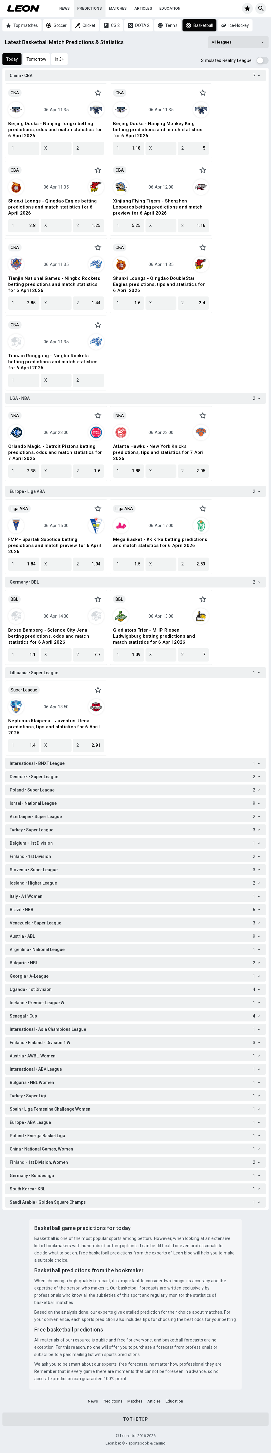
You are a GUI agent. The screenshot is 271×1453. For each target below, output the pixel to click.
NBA (15, 415)
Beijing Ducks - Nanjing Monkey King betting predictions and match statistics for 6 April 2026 (157, 129)
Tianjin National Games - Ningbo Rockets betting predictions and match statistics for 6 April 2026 (54, 284)
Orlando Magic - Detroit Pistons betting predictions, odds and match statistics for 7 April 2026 (55, 452)
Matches (118, 8)
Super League (24, 690)
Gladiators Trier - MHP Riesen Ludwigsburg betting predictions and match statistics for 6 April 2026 (154, 636)
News (64, 8)
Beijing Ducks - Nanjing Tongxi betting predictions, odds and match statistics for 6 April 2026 (55, 129)
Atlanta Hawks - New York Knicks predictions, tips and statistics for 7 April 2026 (159, 452)
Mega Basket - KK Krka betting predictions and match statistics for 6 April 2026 (160, 542)
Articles (143, 8)
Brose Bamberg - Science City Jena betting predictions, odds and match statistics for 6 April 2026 (48, 636)
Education (170, 8)
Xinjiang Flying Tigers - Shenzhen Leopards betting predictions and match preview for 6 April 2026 (158, 207)
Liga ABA (19, 508)
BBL (14, 599)
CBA (15, 92)
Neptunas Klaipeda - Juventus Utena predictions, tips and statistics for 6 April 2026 (54, 727)
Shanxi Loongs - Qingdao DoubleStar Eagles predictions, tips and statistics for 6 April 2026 (159, 284)
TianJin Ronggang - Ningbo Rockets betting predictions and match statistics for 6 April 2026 (52, 362)
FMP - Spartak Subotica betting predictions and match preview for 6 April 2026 (54, 545)
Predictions (89, 8)
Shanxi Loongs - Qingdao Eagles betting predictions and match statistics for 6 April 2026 (52, 207)
